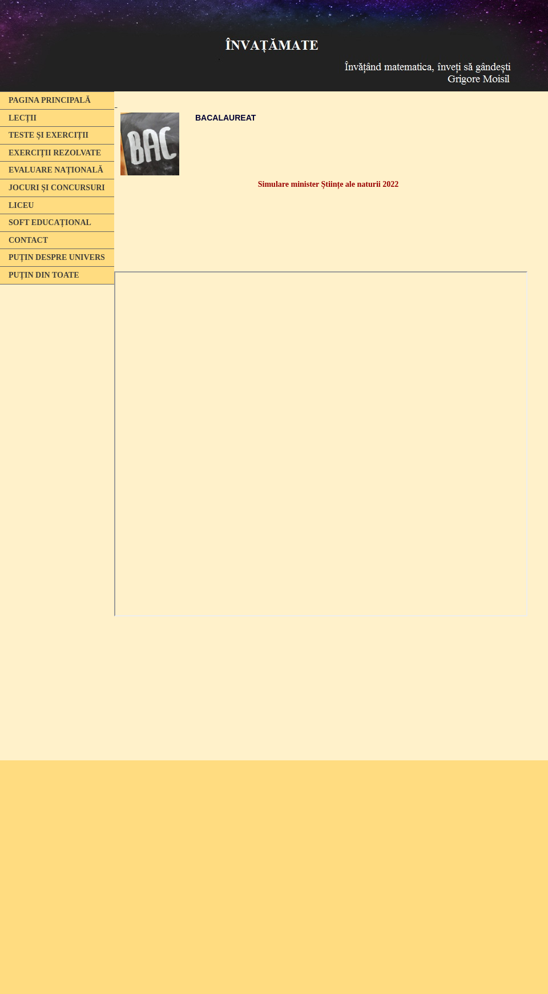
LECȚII (23, 118)
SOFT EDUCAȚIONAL (50, 222)
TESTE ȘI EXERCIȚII (48, 135)
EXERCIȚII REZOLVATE (55, 153)
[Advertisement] (54, 464)
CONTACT (28, 240)
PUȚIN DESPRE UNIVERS (57, 257)
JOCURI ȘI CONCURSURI (57, 187)
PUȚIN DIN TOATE (44, 275)
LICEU (21, 205)
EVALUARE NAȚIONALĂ (56, 170)
